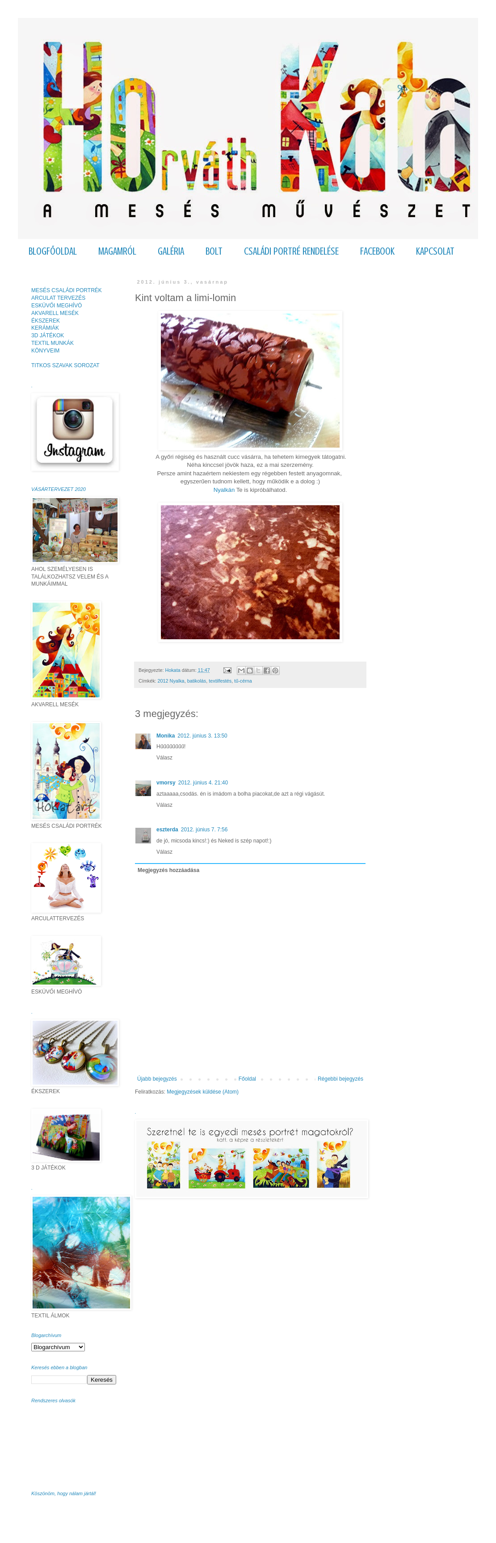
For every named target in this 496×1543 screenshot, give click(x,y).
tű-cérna (243, 680)
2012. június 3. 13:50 (202, 736)
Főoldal (247, 1079)
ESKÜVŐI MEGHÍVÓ (56, 305)
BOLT (214, 251)
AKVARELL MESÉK (55, 313)
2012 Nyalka (171, 680)
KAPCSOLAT (435, 251)
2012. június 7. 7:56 (204, 829)
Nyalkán (224, 489)
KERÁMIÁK (45, 328)
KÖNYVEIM (45, 351)
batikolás (196, 680)
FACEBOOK (377, 251)
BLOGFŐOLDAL (53, 251)
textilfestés (220, 680)
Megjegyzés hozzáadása (168, 870)
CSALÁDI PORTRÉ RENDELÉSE (291, 251)
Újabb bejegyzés (157, 1079)
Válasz (164, 758)
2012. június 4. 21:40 (203, 783)
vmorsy (166, 783)
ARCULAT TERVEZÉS (58, 298)
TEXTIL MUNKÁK (52, 343)
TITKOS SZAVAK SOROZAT (65, 365)
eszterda (167, 829)
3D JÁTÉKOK (47, 335)
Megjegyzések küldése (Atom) (203, 1092)
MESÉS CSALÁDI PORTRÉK (66, 290)
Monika (165, 736)
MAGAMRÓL (117, 251)
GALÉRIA (171, 251)
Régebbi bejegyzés (340, 1079)
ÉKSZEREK (45, 321)
